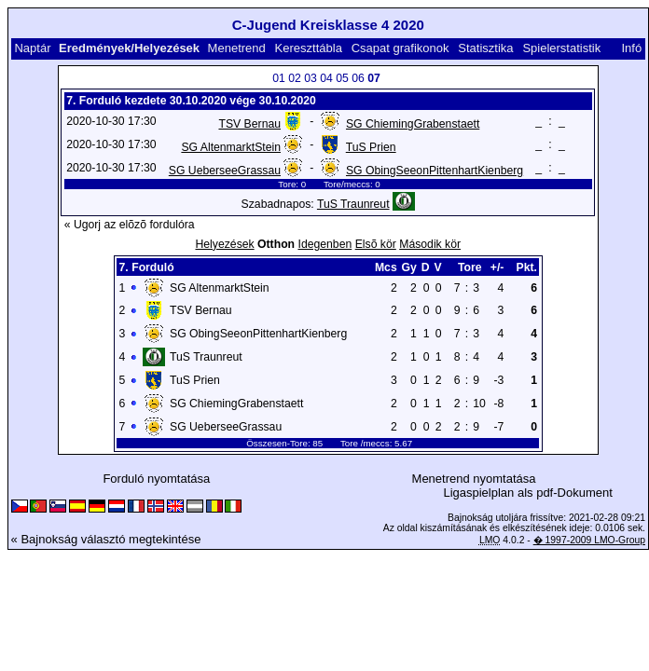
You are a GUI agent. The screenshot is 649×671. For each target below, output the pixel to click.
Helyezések (224, 244)
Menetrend (237, 48)
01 (278, 78)
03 (310, 78)
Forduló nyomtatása (156, 479)
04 (326, 78)
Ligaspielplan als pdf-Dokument (527, 493)
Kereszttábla (308, 48)
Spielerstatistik (561, 48)
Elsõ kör (375, 244)
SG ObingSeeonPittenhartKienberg (434, 170)
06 (358, 78)
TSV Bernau (249, 123)
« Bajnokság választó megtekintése (106, 539)
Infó (631, 48)
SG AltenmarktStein (231, 147)
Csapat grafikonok (400, 48)
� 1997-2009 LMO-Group (589, 540)
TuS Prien (371, 147)
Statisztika (485, 48)
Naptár (32, 48)
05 (342, 78)
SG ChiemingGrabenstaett (412, 123)
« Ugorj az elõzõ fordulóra (129, 224)
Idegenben (324, 244)
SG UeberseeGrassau (225, 170)
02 (294, 78)
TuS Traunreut (353, 204)
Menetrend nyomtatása (474, 479)
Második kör (430, 244)
